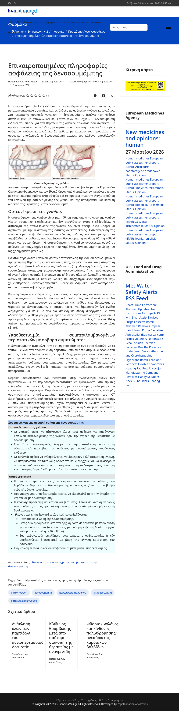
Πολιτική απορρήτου (111, 700)
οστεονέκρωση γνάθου (24, 600)
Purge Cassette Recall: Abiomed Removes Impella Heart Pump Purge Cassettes (144, 326)
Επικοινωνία (15, 32)
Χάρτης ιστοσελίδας (67, 700)
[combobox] (129, 27)
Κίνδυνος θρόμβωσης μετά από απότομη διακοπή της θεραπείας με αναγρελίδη (61, 637)
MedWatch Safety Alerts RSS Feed (141, 292)
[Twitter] (15, 3)
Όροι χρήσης (88, 700)
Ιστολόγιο (96, 22)
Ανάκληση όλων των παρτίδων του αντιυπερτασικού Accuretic (28, 635)
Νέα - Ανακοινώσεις (27, 22)
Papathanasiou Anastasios (132, 704)
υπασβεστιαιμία (103, 592)
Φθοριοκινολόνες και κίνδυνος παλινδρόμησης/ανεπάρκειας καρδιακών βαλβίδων (102, 635)
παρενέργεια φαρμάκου (72, 592)
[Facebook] (9, 3)
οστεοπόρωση (19, 592)
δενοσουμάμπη (43, 592)
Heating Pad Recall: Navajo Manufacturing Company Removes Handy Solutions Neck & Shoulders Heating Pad (143, 376)
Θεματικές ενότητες (74, 22)
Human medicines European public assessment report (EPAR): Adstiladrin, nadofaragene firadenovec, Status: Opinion (144, 166)
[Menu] (168, 27)
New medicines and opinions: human (145, 138)
